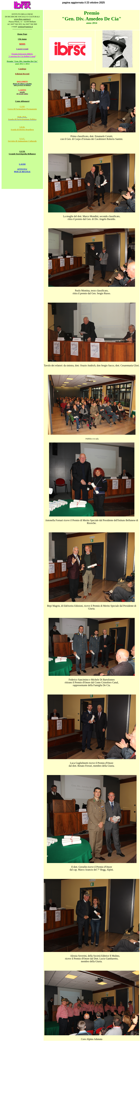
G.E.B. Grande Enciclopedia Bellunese (22, 152)
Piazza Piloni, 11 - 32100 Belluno (22, 21)
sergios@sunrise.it (25, 26)
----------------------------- (22, 29)
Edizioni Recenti (22, 74)
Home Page (22, 34)
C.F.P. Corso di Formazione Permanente (22, 107)
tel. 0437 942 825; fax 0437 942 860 (22, 24)
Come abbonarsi (22, 101)
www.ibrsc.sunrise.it (22, 19)
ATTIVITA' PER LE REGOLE (22, 170)
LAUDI (22, 164)
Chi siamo (22, 39)
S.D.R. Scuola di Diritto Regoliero (22, 128)
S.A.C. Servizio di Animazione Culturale (22, 139)
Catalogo (22, 69)
